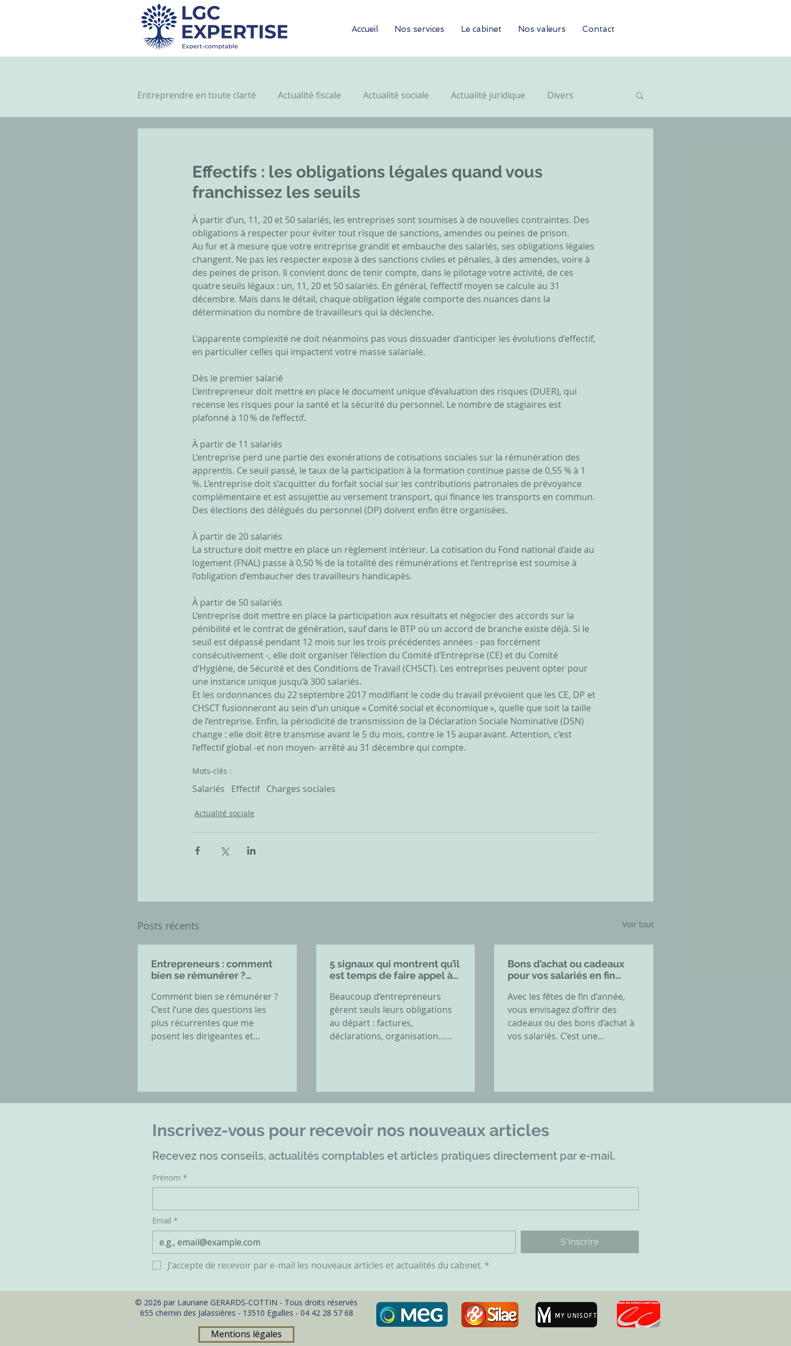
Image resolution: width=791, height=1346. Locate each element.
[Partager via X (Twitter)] (224, 850)
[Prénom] (392, 1199)
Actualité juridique (488, 95)
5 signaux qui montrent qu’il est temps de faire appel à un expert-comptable (395, 969)
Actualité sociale (396, 95)
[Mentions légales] (246, 1334)
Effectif (245, 788)
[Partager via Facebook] (197, 850)
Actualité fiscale (309, 95)
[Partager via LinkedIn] (251, 850)
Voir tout (638, 924)
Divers (560, 95)
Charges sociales (301, 788)
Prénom (169, 1177)
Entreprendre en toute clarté (196, 95)
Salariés (208, 788)
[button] (639, 95)
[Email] (331, 1242)
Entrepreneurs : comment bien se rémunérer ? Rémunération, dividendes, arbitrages (215, 969)
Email (165, 1220)
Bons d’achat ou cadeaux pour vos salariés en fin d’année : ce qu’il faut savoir (572, 969)
